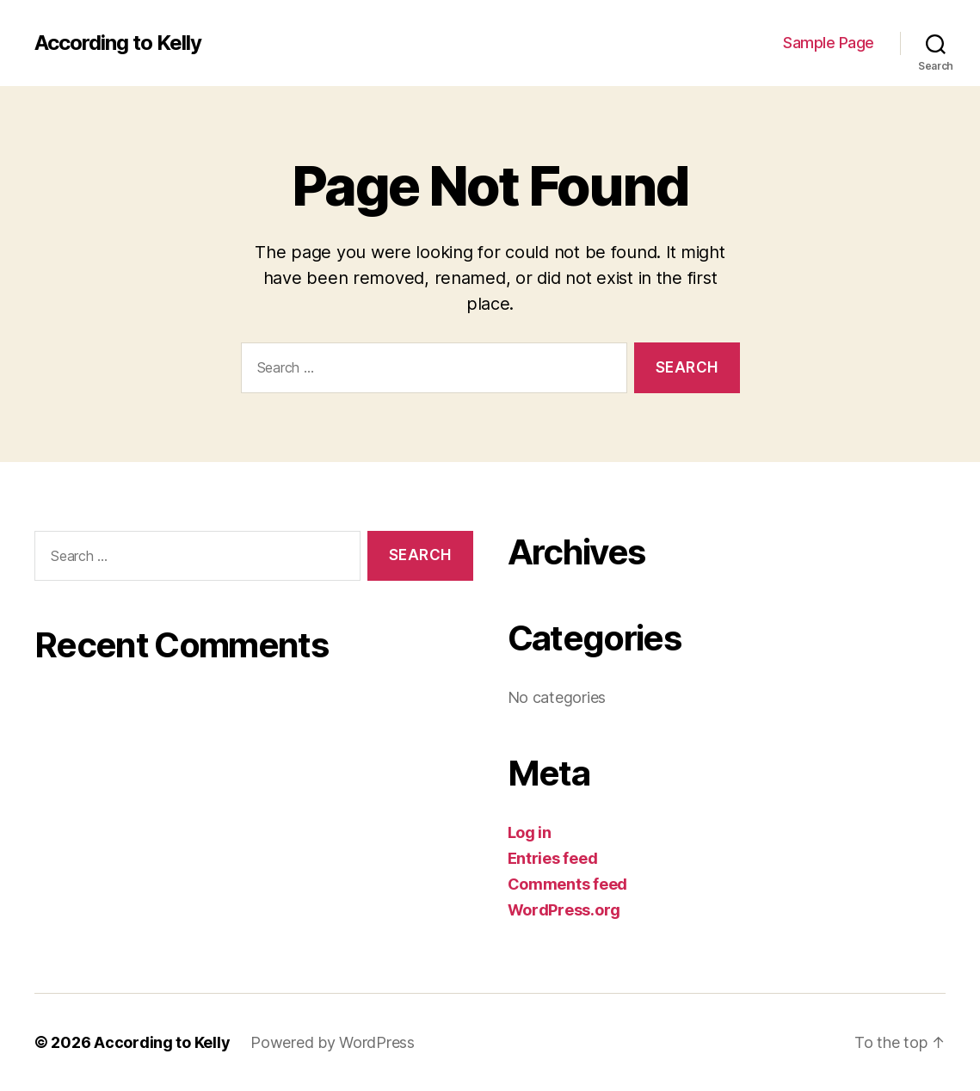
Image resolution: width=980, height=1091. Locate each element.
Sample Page (828, 43)
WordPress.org (564, 910)
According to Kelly (117, 43)
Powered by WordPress (332, 1042)
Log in (530, 832)
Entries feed (553, 858)
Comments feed (568, 884)
